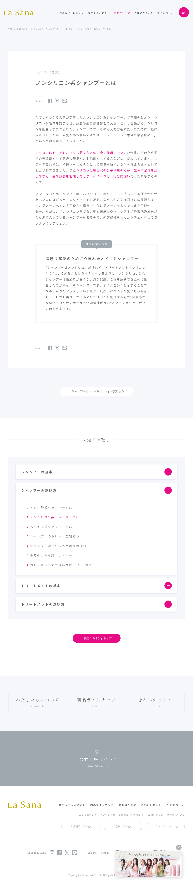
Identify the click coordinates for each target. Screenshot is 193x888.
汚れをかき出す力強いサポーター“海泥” (62, 565)
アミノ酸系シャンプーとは (51, 507)
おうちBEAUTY (87, 814)
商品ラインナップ (99, 12)
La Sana (20, 12)
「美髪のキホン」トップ (96, 638)
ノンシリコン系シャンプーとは (55, 517)
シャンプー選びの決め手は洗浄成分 (58, 546)
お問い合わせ (155, 814)
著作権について (176, 814)
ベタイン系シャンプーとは (51, 526)
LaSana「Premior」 (131, 814)
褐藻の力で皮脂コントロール (53, 555)
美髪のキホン (122, 12)
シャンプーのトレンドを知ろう (55, 536)
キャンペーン (165, 12)
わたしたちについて (71, 12)
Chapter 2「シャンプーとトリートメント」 (55, 29)
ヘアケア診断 (107, 814)
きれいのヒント (143, 12)
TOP (10, 29)
